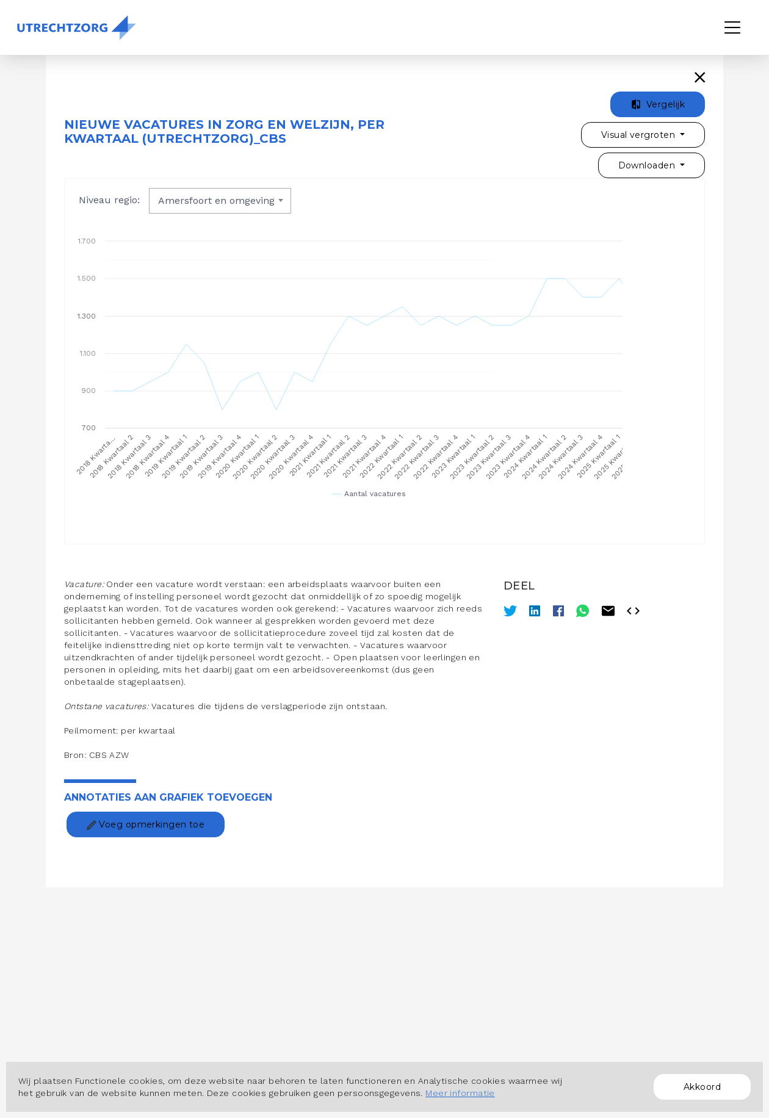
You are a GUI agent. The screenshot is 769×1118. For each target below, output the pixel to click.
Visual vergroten (639, 134)
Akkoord (702, 1086)
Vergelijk (657, 104)
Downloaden (648, 165)
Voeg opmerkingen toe (145, 824)
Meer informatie (460, 1093)
